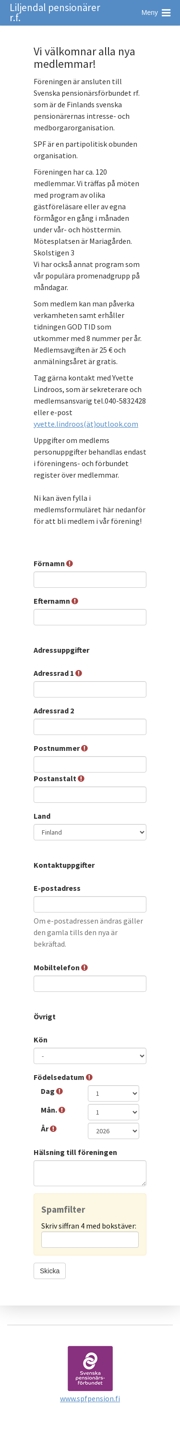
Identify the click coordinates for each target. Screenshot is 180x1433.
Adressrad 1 (58, 673)
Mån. (53, 1110)
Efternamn (56, 601)
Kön (41, 1039)
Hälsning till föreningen (76, 1152)
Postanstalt (59, 778)
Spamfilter (63, 1209)
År (49, 1128)
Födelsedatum (63, 1077)
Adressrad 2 (54, 710)
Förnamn (53, 563)
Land (43, 816)
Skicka (50, 1271)
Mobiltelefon (61, 967)
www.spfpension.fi (90, 1398)
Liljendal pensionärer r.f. (55, 12)
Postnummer (61, 748)
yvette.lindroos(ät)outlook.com (86, 424)
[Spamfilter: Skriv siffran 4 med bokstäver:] (90, 1239)
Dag (52, 1091)
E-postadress (58, 888)
